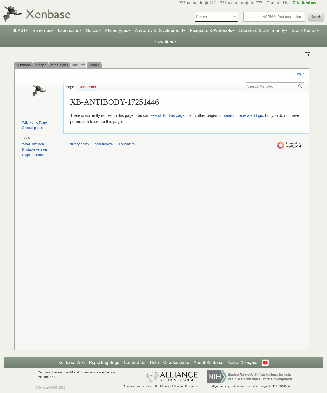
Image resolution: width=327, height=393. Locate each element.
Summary (23, 65)
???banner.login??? (197, 3)
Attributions (59, 65)
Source (94, 65)
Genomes (41, 30)
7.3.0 (52, 377)
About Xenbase (208, 362)
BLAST (19, 30)
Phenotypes (116, 30)
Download (164, 41)
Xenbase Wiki (71, 362)
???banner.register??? (241, 3)
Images (41, 65)
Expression (68, 30)
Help (154, 362)
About (242, 362)
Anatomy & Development (159, 30)
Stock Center (304, 30)
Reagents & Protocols (211, 30)
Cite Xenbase (176, 362)
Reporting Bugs (104, 362)
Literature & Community (262, 30)
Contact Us (277, 3)
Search (316, 17)
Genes (92, 30)
